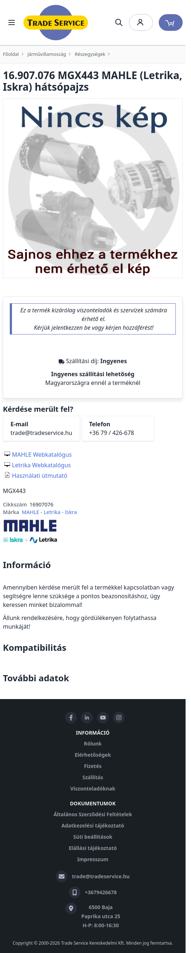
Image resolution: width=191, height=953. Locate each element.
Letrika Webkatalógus (41, 465)
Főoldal (11, 54)
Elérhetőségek (93, 754)
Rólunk (93, 743)
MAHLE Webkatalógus (42, 455)
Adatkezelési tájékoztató (92, 825)
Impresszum (92, 859)
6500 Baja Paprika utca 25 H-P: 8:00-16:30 (100, 916)
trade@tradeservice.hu (41, 433)
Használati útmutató (39, 476)
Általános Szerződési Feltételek (93, 814)
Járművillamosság (47, 54)
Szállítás (92, 777)
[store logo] (55, 22)
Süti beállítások (92, 836)
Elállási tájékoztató (93, 848)
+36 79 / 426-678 (111, 433)
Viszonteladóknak (93, 788)
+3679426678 (101, 892)
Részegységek (90, 54)
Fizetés (93, 766)
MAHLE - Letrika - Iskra (49, 512)
